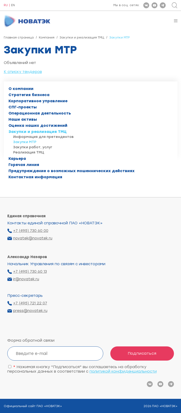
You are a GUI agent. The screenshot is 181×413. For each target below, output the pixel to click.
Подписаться (142, 353)
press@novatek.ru (30, 311)
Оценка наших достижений (37, 125)
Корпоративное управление (37, 101)
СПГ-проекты (22, 107)
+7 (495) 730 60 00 (30, 231)
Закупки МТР (24, 142)
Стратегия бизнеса (28, 95)
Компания (46, 37)
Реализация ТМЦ (28, 152)
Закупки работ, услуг (32, 147)
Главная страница (19, 37)
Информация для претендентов (43, 137)
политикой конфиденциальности (123, 371)
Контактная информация (35, 177)
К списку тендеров (23, 71)
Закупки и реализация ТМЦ (82, 37)
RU (6, 5)
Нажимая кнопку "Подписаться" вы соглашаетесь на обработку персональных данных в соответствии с (82, 369)
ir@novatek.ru (26, 279)
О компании (20, 88)
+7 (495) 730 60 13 (30, 271)
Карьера (17, 158)
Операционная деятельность (39, 113)
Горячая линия (23, 164)
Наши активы (22, 119)
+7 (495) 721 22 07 (30, 303)
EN (13, 5)
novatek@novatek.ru (32, 238)
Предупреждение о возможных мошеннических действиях (71, 171)
